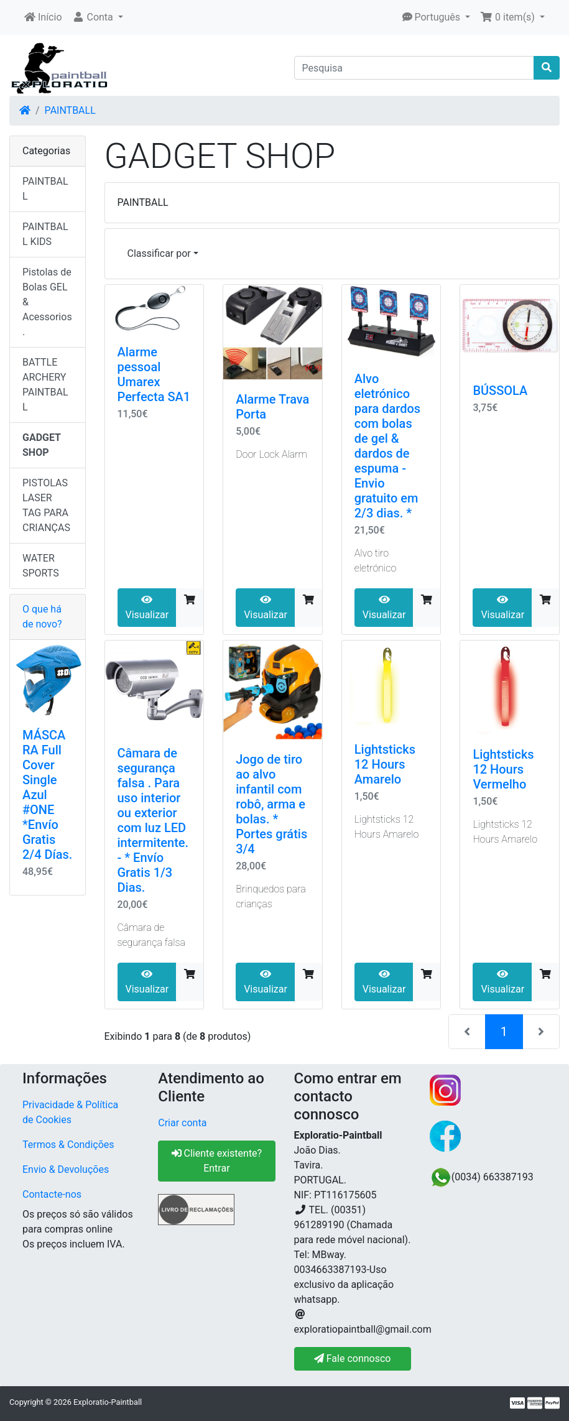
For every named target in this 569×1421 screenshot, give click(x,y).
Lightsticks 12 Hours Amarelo (384, 764)
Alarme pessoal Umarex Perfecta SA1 (154, 374)
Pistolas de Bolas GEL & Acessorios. (47, 302)
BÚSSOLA (500, 390)
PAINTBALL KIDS (45, 234)
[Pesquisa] (414, 68)
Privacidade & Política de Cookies (70, 1112)
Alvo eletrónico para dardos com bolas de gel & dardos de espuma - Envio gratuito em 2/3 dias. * (387, 446)
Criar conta (182, 1123)
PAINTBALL (70, 110)
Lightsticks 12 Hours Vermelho (503, 769)
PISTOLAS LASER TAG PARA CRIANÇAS (46, 505)
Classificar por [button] (159, 253)
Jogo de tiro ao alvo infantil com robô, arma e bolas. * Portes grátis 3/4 (271, 804)
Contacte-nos (51, 1194)
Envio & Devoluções (65, 1169)
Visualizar (147, 608)
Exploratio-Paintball (107, 1402)
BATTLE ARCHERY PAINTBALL (45, 384)
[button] (97, 17)
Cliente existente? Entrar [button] (217, 1160)
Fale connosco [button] (352, 1358)
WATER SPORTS (40, 565)
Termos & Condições (68, 1144)
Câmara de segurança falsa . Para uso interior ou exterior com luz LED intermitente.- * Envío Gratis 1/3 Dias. (153, 820)
